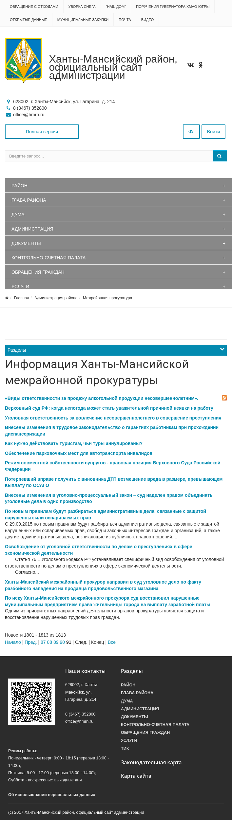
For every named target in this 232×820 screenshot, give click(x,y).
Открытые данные (28, 20)
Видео (147, 20)
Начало (13, 642)
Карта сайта (136, 776)
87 (43, 642)
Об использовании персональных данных (51, 794)
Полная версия (42, 131)
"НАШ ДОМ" (116, 7)
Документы (26, 243)
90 (62, 642)
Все (112, 642)
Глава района (28, 200)
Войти (213, 131)
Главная (21, 298)
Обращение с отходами (34, 7)
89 (56, 642)
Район (19, 185)
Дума (18, 214)
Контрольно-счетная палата (48, 257)
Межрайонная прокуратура (107, 298)
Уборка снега (82, 7)
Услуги (20, 286)
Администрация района (55, 298)
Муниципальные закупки (82, 20)
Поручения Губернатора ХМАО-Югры (172, 7)
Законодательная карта (151, 762)
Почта (125, 20)
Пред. (31, 642)
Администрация (32, 229)
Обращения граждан (38, 272)
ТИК (125, 748)
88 (49, 642)
